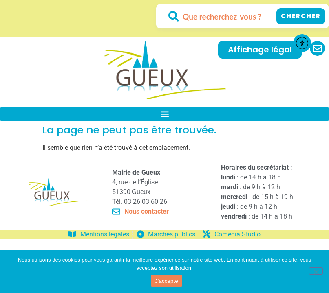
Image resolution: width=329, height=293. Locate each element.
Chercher (301, 16)
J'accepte (166, 281)
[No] (316, 271)
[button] (164, 114)
